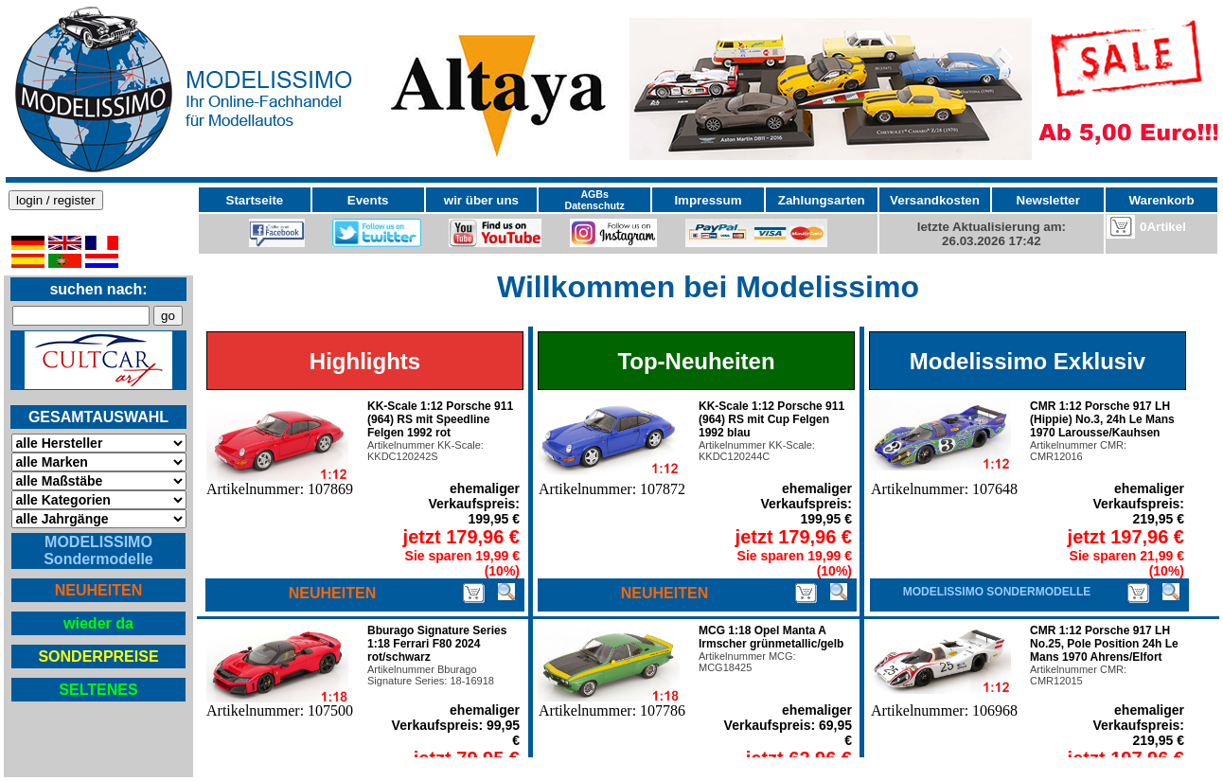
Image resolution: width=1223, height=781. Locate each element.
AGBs (594, 194)
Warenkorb (1162, 200)
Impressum (707, 200)
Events (368, 200)
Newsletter (1048, 200)
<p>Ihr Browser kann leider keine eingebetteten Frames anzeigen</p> (611, 89)
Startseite (255, 200)
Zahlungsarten (821, 200)
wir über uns (481, 200)
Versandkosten (935, 200)
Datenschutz (595, 205)
